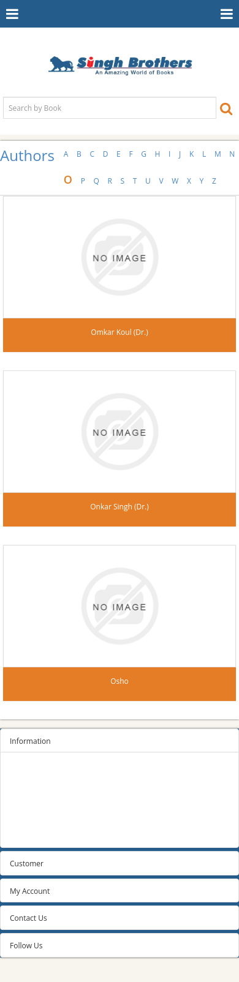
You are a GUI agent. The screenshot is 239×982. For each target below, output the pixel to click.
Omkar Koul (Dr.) (119, 332)
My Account (30, 891)
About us (25, 817)
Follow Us (26, 945)
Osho (119, 681)
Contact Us (28, 918)
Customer (27, 863)
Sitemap (24, 771)
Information (30, 741)
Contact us (28, 833)
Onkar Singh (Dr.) (119, 506)
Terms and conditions (47, 802)
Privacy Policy (33, 787)
